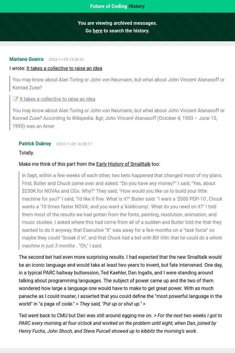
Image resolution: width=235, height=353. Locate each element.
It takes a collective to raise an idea (64, 68)
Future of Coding (108, 6)
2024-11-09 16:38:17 (74, 144)
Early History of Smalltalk (123, 164)
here (98, 31)
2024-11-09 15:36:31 (66, 59)
